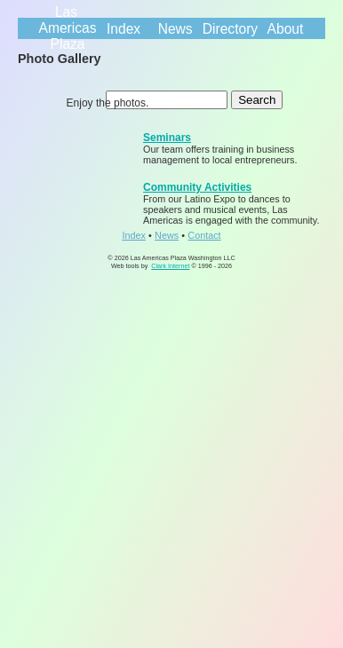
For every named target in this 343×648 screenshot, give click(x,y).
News (175, 28)
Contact (203, 235)
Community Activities (197, 187)
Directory (230, 28)
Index (123, 28)
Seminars (167, 137)
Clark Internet (170, 266)
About (285, 28)
